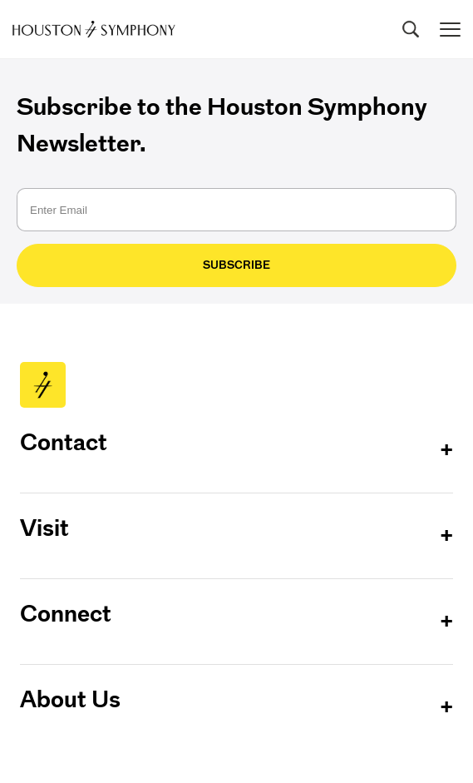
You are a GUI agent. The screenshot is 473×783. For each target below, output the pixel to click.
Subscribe (236, 265)
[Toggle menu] (450, 29)
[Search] (410, 29)
